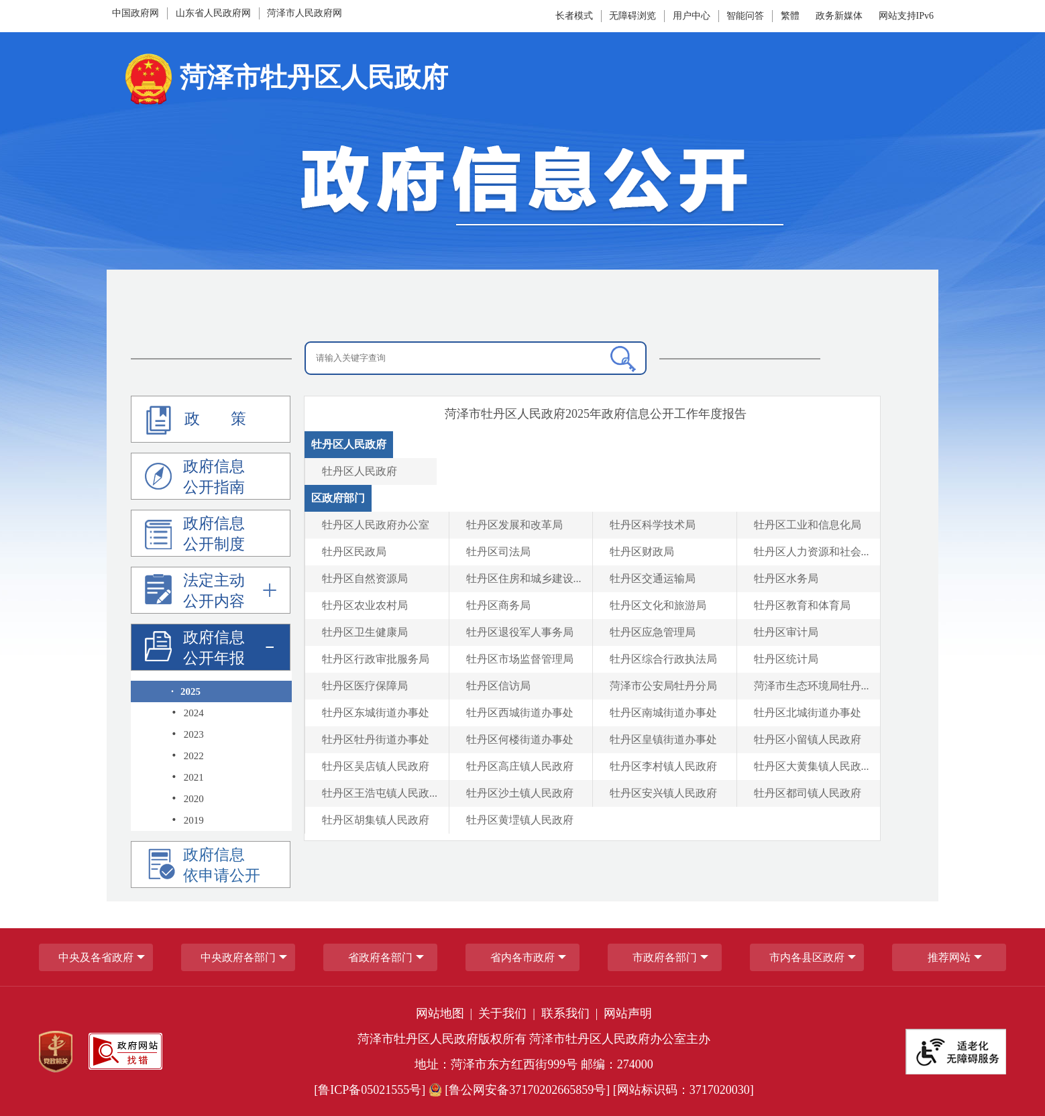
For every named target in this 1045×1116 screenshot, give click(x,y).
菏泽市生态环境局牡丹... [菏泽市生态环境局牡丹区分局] (811, 685)
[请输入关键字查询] (476, 358)
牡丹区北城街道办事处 (807, 712)
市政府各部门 (664, 957)
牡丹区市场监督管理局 (519, 659)
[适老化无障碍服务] (955, 1051)
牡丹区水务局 (786, 578)
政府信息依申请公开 (202, 867)
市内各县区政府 (806, 957)
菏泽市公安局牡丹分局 (663, 685)
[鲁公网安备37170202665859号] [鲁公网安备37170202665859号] (521, 1090)
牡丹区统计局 (786, 659)
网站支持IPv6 (906, 16)
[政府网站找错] (125, 1051)
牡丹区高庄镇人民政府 (519, 766)
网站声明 (628, 1013)
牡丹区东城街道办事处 (375, 712)
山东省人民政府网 (213, 13)
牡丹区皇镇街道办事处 (663, 739)
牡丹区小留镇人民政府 (807, 739)
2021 (187, 777)
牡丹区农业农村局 (365, 605)
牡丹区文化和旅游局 (658, 605)
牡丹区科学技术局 (653, 525)
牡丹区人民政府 (348, 444)
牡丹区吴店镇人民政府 (375, 766)
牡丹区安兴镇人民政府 (663, 793)
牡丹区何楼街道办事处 (519, 739)
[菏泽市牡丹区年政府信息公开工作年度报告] (595, 413)
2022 (187, 756)
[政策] (211, 419)
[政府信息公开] (522, 185)
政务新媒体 (839, 16)
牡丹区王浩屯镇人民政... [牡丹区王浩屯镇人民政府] (379, 793)
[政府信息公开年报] (210, 647)
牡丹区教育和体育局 (802, 605)
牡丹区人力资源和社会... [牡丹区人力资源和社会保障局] (811, 551)
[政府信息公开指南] (211, 476)
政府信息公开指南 (195, 479)
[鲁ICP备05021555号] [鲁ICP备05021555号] (369, 1090)
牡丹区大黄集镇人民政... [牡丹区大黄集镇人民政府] (811, 766)
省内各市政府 (522, 957)
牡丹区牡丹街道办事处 (375, 739)
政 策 (193, 420)
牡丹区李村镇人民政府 (663, 766)
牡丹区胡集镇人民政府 (375, 820)
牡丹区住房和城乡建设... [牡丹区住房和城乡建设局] (524, 578)
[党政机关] (55, 1051)
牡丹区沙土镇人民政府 (519, 793)
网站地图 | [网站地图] (446, 1013)
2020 (187, 799)
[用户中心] (691, 16)
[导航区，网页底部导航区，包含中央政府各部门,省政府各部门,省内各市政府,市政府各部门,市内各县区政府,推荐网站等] (522, 957)
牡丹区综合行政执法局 (663, 659)
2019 (187, 820)
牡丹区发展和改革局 (514, 525)
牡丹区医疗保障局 (365, 685)
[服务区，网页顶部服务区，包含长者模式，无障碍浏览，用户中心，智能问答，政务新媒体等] (668, 16)
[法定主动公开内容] (210, 590)
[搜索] (623, 359)
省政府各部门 (380, 957)
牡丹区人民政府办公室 (375, 525)
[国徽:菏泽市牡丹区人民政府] (284, 83)
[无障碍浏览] (635, 16)
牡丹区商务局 (498, 605)
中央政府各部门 (238, 957)
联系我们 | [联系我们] (571, 1013)
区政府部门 (338, 498)
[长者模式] (576, 16)
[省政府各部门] (380, 957)
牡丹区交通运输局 (653, 578)
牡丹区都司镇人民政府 (807, 793)
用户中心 (691, 16)
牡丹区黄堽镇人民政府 (519, 820)
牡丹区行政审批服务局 (375, 659)
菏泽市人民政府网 (304, 13)
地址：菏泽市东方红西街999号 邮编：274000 (534, 1064)
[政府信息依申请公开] (211, 864)
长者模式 (574, 16)
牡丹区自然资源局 (365, 578)
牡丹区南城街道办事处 (663, 712)
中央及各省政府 (95, 957)
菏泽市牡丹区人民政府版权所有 (442, 1039)
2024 (187, 713)
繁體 (790, 16)
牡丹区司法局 (498, 551)
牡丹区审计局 (786, 632)
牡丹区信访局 (498, 685)
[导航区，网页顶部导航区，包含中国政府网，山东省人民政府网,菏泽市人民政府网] (252, 13)
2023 (187, 734)
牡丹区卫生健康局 (365, 632)
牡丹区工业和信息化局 (807, 525)
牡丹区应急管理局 (653, 632)
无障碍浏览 (632, 16)
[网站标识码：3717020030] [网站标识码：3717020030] (683, 1090)
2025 (186, 691)
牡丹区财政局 (642, 551)
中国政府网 (135, 13)
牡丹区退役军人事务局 (519, 632)
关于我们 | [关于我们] (508, 1013)
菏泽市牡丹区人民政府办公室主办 (619, 1039)
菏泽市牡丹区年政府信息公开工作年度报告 (596, 414)
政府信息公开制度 (195, 536)
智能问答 (745, 16)
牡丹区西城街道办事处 (519, 712)
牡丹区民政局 (354, 551)
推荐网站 (949, 957)
